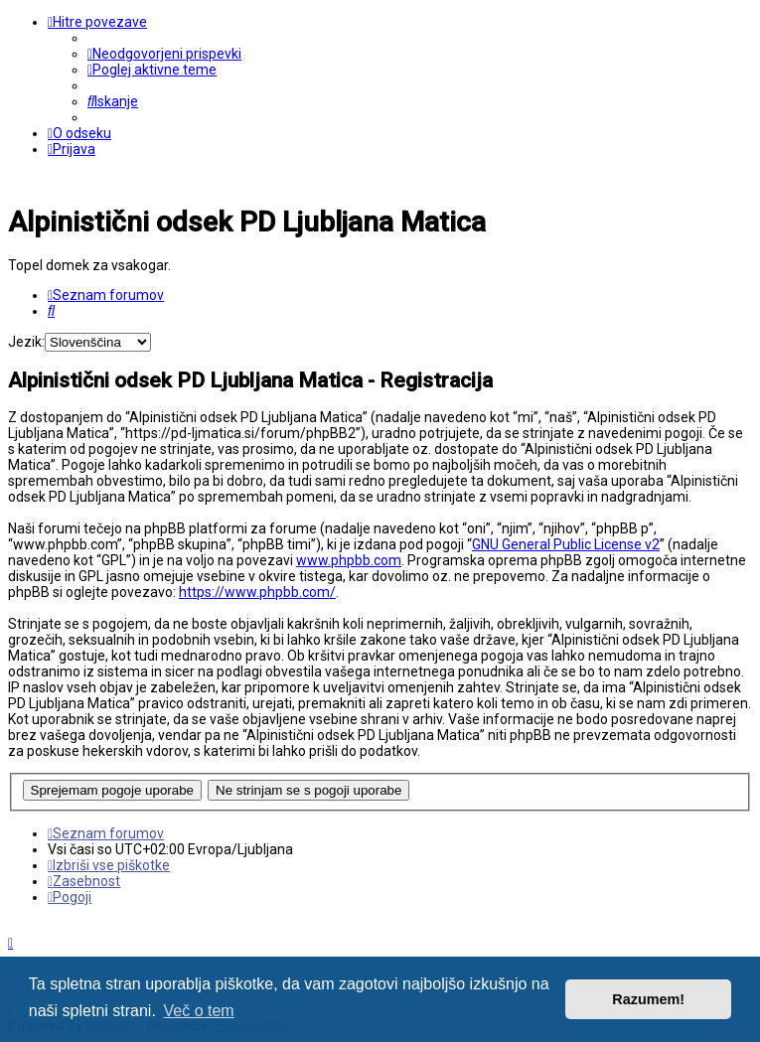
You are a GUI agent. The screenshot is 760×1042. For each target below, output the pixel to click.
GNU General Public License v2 (566, 544)
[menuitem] (164, 54)
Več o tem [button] (199, 1010)
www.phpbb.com (348, 560)
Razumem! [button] (648, 999)
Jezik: (26, 342)
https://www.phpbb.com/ (257, 592)
